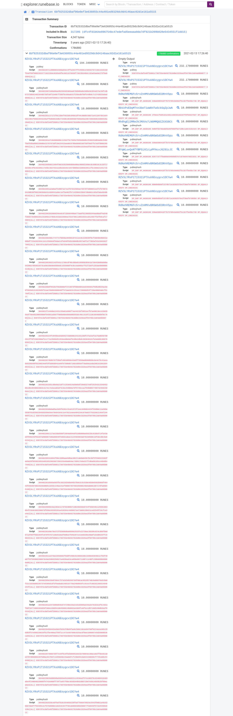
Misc (92, 4)
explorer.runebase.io (40, 4)
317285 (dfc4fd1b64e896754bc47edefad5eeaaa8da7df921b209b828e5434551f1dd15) (129, 32)
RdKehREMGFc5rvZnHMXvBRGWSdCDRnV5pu (146, 93)
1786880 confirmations (168, 53)
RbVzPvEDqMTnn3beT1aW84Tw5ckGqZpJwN (146, 107)
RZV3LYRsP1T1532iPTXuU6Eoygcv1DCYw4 (52, 59)
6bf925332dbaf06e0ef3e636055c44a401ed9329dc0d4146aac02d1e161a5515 (80, 53)
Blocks (68, 4)
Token (81, 4)
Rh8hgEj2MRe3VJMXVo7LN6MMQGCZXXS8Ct (146, 121)
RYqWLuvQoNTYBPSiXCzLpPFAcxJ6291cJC (146, 148)
